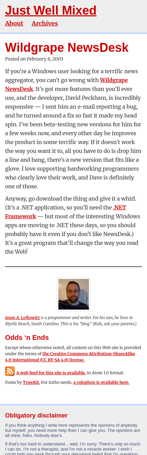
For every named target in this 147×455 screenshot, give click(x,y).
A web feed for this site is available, (45, 372)
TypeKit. (31, 382)
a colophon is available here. (101, 382)
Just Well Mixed (50, 10)
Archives (45, 23)
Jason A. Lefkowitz (22, 317)
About (14, 23)
